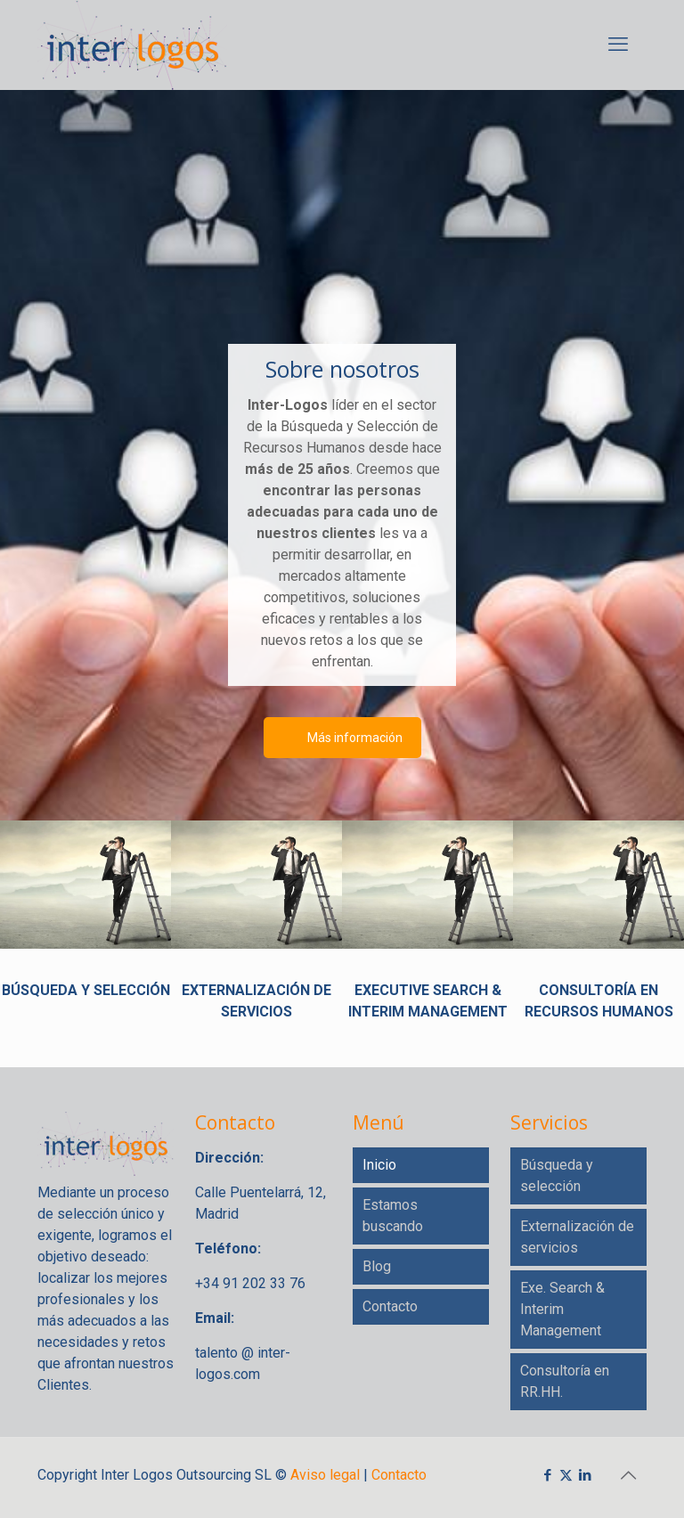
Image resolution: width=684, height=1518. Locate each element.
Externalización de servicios (577, 1237)
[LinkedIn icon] (584, 1475)
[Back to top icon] (628, 1475)
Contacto (390, 1306)
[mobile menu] (618, 44)
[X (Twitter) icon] (566, 1475)
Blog (376, 1266)
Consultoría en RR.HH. (564, 1381)
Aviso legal (325, 1474)
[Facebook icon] (547, 1475)
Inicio (379, 1164)
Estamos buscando (392, 1215)
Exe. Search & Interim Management (562, 1309)
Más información (355, 737)
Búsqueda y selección (556, 1175)
